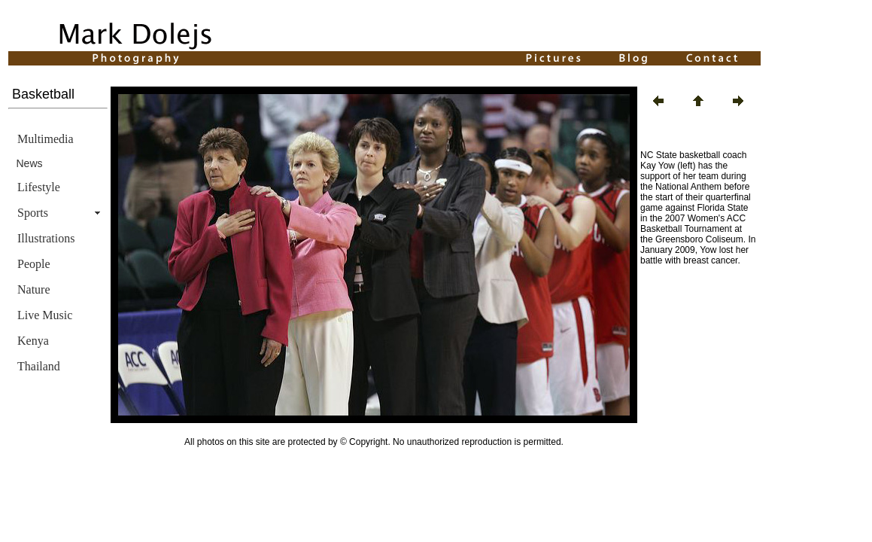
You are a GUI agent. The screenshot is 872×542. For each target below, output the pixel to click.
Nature (33, 289)
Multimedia (45, 138)
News (30, 163)
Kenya (33, 340)
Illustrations (45, 238)
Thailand (38, 366)
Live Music (44, 315)
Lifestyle (38, 187)
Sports (32, 212)
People (33, 263)
